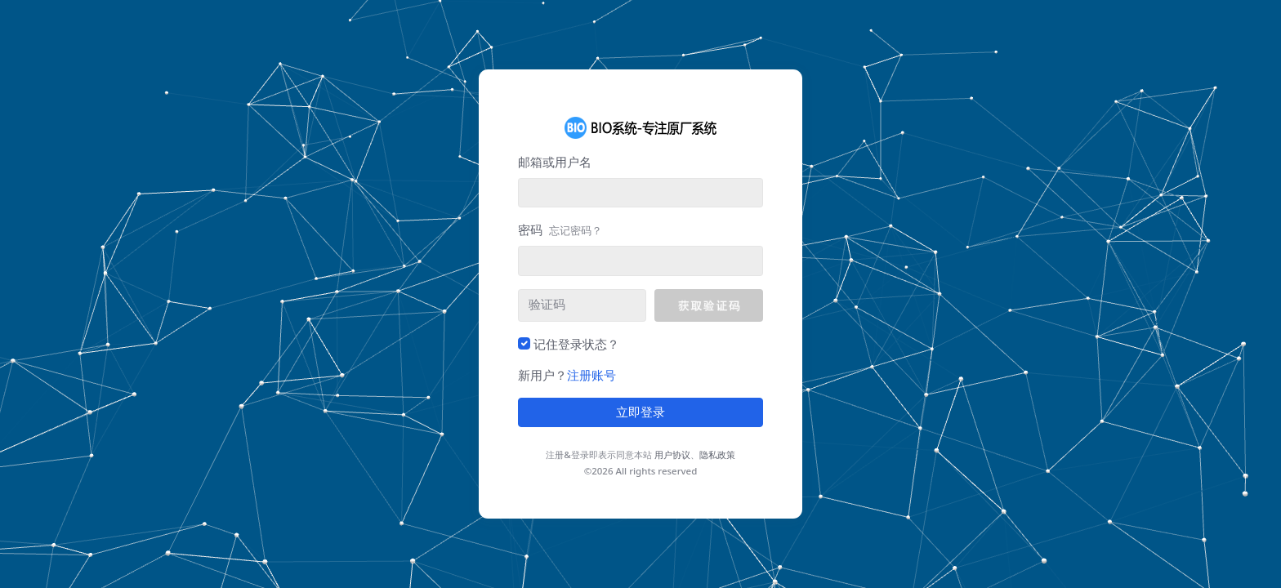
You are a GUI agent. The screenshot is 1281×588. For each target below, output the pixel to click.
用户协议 (672, 454)
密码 (560, 229)
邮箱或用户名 (554, 162)
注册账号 (591, 375)
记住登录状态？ (576, 344)
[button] (708, 305)
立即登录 (640, 412)
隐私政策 (717, 454)
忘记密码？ (575, 230)
